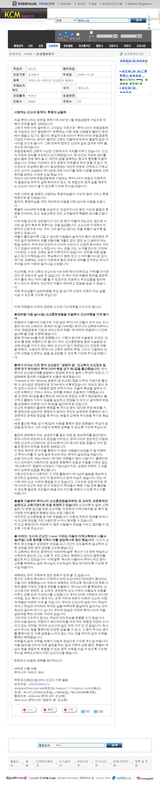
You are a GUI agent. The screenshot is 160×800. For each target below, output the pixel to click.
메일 (94, 4)
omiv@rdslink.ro (39, 684)
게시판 (81, 4)
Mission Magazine (139, 4)
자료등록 (149, 22)
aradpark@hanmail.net (28, 688)
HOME (28, 54)
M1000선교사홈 (112, 4)
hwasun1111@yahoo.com (73, 688)
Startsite (66, 4)
